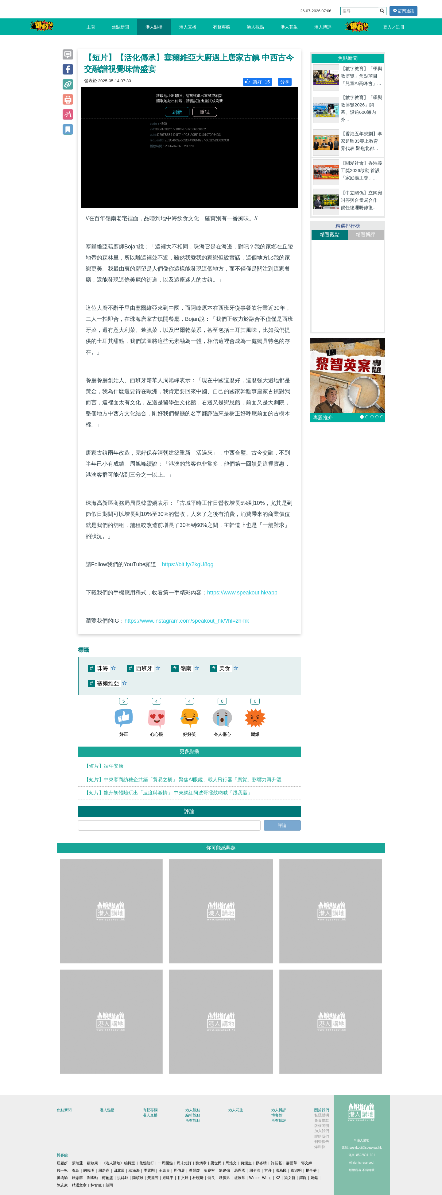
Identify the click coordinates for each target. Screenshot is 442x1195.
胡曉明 (88, 1170)
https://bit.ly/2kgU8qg (187, 564)
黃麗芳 (152, 1178)
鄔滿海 (134, 1170)
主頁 (91, 27)
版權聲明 (321, 1126)
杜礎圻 (198, 1178)
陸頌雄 (137, 1178)
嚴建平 (167, 1178)
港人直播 (187, 27)
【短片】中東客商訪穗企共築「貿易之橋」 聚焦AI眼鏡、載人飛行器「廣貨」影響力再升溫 (183, 779)
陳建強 (224, 1170)
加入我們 (321, 1131)
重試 (205, 112)
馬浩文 (231, 1163)
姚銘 (314, 1178)
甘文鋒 (182, 1178)
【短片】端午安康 (103, 766)
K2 (278, 1178)
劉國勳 (92, 1178)
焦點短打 (146, 1163)
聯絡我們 (321, 1136)
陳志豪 (62, 1185)
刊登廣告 (321, 1141)
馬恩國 (239, 1170)
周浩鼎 (103, 1170)
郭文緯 (306, 1163)
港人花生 (289, 27)
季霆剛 (149, 1170)
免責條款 (321, 1120)
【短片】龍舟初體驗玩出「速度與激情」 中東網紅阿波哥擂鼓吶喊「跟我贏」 (168, 792)
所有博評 (278, 1120)
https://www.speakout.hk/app (242, 593)
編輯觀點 (192, 1115)
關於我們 (321, 1110)
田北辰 (119, 1170)
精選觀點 (329, 234)
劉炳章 (201, 1163)
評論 (282, 825)
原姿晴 (261, 1163)
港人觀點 (255, 27)
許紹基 (276, 1163)
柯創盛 (107, 1178)
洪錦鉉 (122, 1178)
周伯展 (179, 1170)
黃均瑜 (62, 1178)
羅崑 (303, 1178)
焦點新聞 (120, 27)
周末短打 (184, 1163)
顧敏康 (92, 1163)
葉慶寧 (209, 1170)
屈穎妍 (62, 1163)
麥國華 (291, 1163)
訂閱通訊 (403, 11)
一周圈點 (165, 1163)
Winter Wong (260, 1178)
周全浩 (254, 1170)
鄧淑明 (296, 1170)
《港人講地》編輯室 (118, 1163)
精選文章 (79, 1185)
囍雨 (109, 1185)
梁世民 (216, 1163)
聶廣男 (224, 1178)
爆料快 (319, 1147)
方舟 (268, 1170)
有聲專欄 (221, 27)
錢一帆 (62, 1170)
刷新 (177, 112)
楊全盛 (311, 1170)
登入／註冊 (394, 27)
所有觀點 (192, 1120)
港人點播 (154, 27)
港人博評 (323, 27)
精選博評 (365, 234)
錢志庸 (77, 1178)
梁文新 (289, 1178)
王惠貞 (164, 1170)
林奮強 (96, 1185)
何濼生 (246, 1163)
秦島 (75, 1170)
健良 (211, 1178)
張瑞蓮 (77, 1163)
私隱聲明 (321, 1115)
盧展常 (239, 1178)
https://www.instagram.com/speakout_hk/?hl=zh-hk (187, 621)
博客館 (276, 1115)
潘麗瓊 (194, 1170)
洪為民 (281, 1170)
